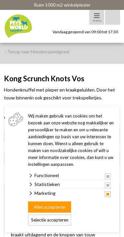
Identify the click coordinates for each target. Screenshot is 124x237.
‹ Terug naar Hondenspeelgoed (37, 51)
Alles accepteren (49, 207)
